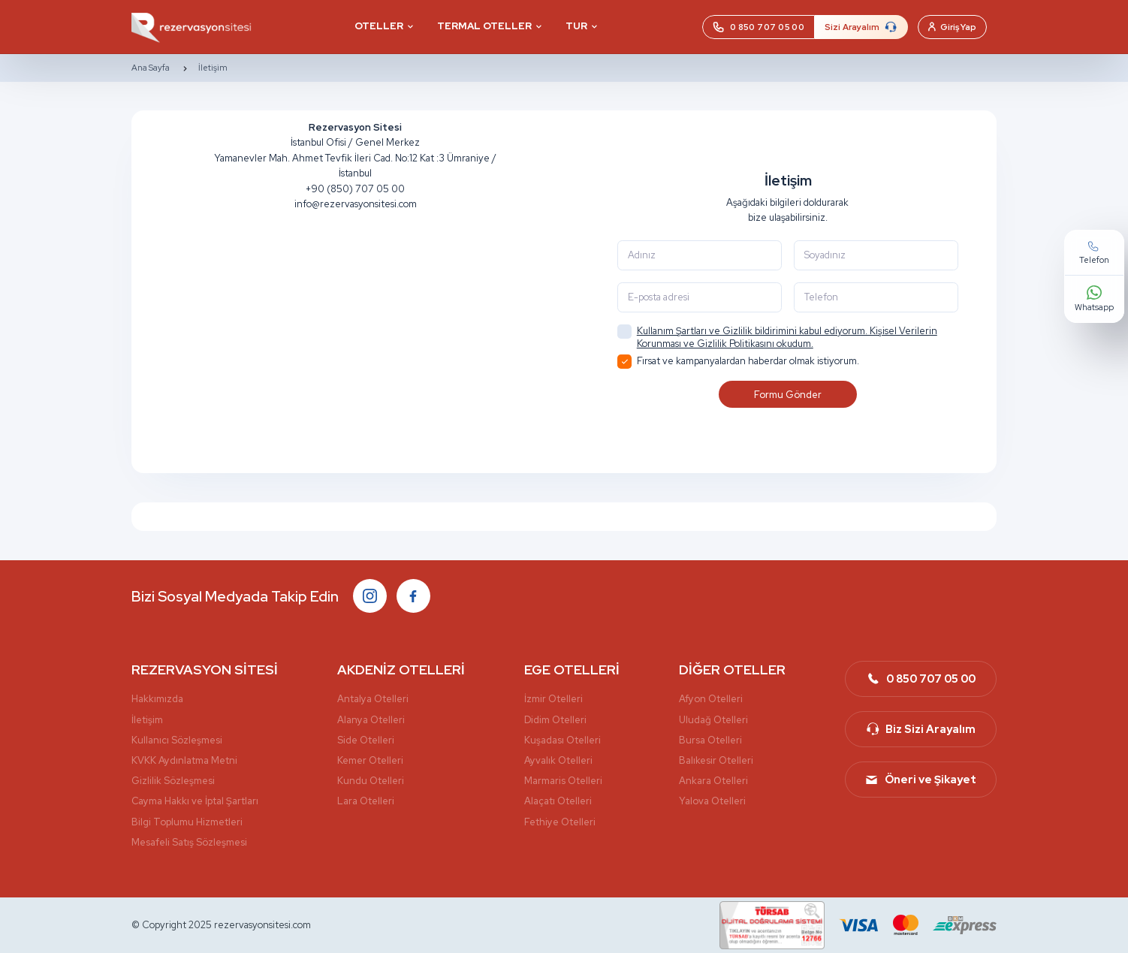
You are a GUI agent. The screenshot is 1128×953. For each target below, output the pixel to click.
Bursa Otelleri (710, 740)
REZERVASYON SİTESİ (204, 669)
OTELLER (378, 26)
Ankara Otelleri (713, 780)
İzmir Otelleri (553, 698)
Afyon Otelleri (711, 698)
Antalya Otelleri (373, 698)
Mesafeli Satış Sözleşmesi (189, 842)
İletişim (213, 68)
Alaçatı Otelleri (558, 801)
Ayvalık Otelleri (558, 760)
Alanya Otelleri (371, 719)
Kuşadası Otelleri (562, 740)
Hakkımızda (157, 698)
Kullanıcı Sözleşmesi (176, 740)
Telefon (1080, 436)
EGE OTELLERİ (572, 669)
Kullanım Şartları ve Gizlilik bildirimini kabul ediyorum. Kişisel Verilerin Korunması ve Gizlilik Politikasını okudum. (787, 337)
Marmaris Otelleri (563, 780)
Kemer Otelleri (370, 760)
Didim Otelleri (555, 719)
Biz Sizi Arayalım (920, 729)
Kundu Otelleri (370, 780)
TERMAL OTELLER (484, 26)
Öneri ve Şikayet (920, 779)
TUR (576, 26)
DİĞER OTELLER (732, 669)
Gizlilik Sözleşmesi (173, 780)
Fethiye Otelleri (560, 822)
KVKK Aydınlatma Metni (184, 760)
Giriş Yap (952, 27)
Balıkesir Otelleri (716, 760)
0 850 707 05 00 (921, 678)
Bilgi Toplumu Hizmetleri (187, 822)
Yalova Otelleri (712, 801)
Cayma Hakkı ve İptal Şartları (194, 801)
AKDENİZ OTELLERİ (401, 669)
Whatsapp (1079, 482)
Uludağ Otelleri (713, 719)
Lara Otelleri (365, 801)
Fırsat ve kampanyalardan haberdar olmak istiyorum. (738, 361)
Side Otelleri (365, 740)
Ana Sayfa (150, 68)
